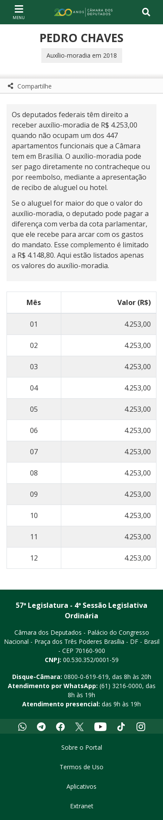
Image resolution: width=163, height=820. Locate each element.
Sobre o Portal (81, 747)
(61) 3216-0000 (121, 686)
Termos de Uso (81, 767)
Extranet (81, 806)
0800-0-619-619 (86, 676)
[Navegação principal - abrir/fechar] (18, 12)
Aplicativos (81, 786)
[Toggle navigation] (146, 12)
